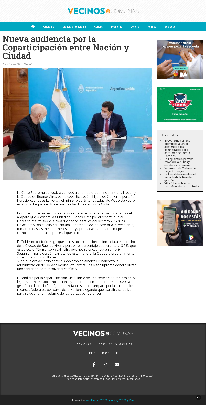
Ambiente (48, 26)
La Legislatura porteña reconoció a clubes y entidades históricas (178, 162)
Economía (116, 26)
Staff (117, 353)
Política (151, 26)
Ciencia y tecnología (74, 26)
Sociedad (170, 26)
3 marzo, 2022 (12, 63)
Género (135, 26)
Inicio (92, 353)
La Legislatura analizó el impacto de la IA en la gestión (180, 177)
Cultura (98, 26)
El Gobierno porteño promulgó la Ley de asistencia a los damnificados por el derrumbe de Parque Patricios (177, 148)
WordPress (92, 400)
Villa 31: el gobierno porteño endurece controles (182, 184)
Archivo (105, 353)
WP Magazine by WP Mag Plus (117, 400)
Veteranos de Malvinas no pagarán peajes (180, 169)
